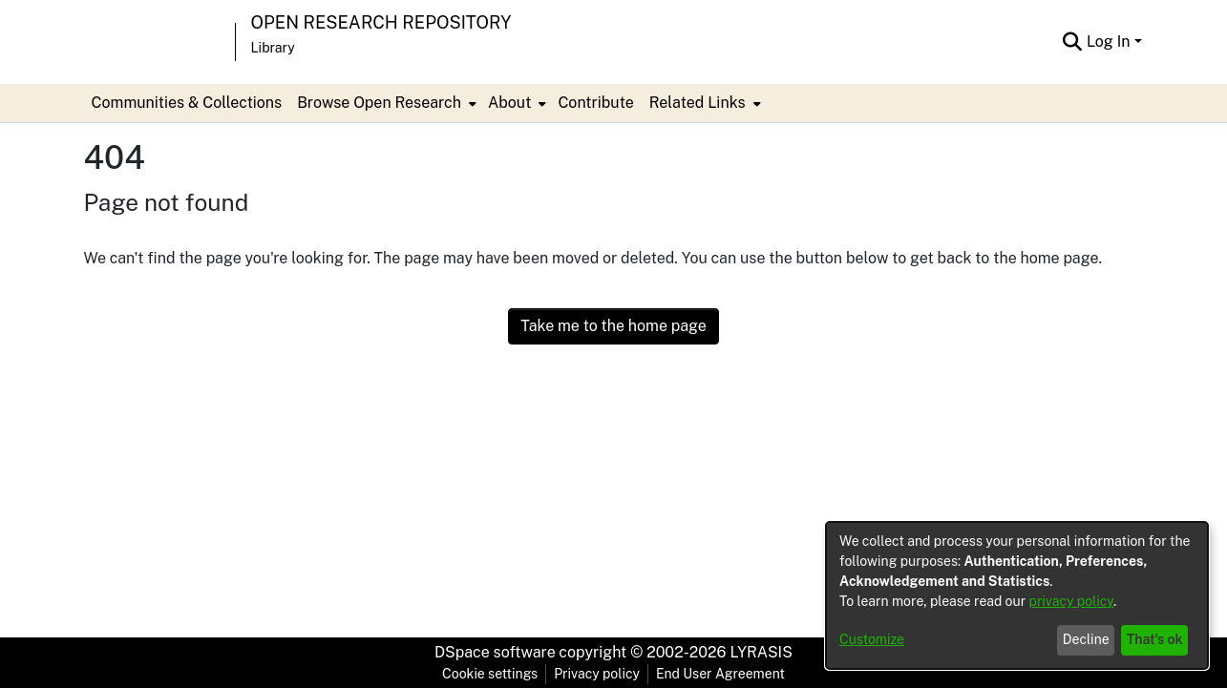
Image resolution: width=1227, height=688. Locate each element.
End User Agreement (720, 673)
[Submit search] (1073, 42)
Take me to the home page (613, 326)
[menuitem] (384, 103)
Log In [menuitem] (1109, 41)
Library (273, 47)
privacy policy (1071, 601)
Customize (871, 639)
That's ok (1155, 639)
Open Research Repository (381, 22)
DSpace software (495, 652)
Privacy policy (597, 673)
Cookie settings (490, 673)
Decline (1086, 639)
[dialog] (1017, 595)
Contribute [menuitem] (595, 103)
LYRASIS (761, 652)
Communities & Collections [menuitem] (187, 103)
